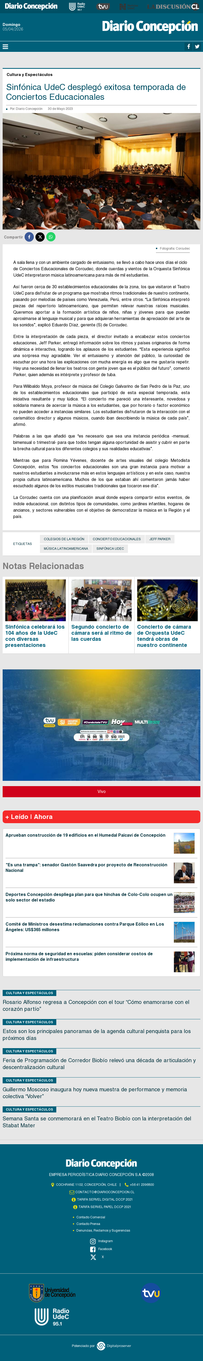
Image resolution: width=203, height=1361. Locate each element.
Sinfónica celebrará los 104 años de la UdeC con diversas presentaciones (35, 636)
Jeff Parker (159, 539)
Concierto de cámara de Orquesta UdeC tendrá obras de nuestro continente (164, 636)
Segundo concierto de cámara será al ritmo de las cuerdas (101, 633)
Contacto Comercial (90, 1217)
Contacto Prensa (88, 1224)
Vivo (102, 791)
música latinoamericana (66, 549)
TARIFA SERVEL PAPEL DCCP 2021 (105, 1207)
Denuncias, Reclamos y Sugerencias (103, 1230)
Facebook (101, 1249)
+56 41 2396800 (142, 1185)
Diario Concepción (29, 109)
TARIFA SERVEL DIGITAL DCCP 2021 (105, 1199)
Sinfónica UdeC (110, 549)
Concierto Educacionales (117, 539)
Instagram (101, 1241)
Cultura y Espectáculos (29, 993)
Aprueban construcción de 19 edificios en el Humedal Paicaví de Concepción (85, 835)
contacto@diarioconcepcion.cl (105, 1192)
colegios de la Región (64, 539)
